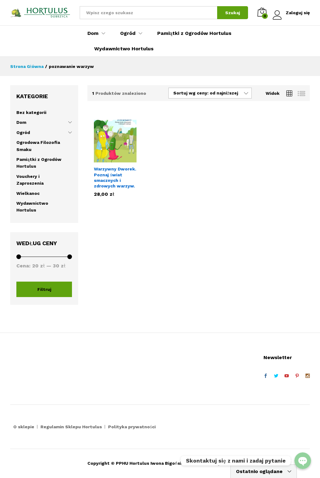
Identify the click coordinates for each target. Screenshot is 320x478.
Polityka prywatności (132, 426)
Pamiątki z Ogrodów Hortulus (194, 33)
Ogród (23, 132)
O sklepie (23, 426)
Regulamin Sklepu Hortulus (71, 426)
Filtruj (44, 289)
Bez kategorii (31, 112)
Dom (21, 122)
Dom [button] (93, 33)
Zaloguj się (291, 12)
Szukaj (232, 12)
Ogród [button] (128, 33)
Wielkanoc (28, 193)
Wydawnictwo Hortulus (124, 48)
